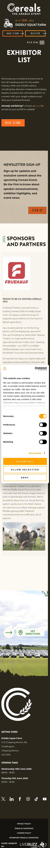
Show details (35, 453)
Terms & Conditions (24, 829)
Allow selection (25, 469)
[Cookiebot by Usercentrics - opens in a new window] (35, 368)
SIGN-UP (37, 213)
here (38, 106)
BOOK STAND (15, 33)
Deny (25, 477)
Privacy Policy (24, 824)
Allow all (25, 461)
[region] (24, 56)
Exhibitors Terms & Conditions (24, 838)
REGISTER (38, 33)
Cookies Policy (24, 833)
